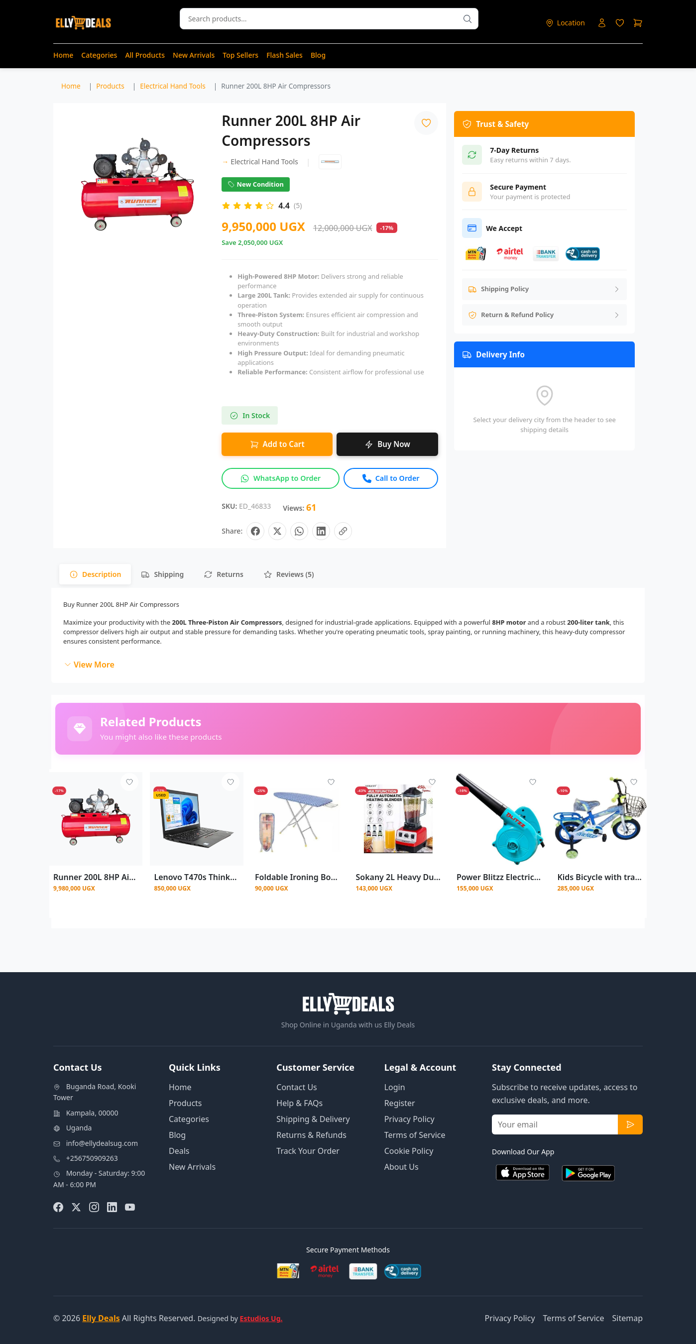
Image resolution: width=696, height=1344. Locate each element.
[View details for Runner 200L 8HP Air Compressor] (95, 818)
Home (63, 55)
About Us (401, 1166)
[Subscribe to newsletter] (630, 1124)
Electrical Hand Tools (260, 161)
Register (399, 1103)
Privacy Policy (409, 1119)
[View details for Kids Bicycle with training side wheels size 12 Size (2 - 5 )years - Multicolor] (599, 818)
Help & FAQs (299, 1103)
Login (394, 1087)
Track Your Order (308, 1150)
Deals (179, 1150)
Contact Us (296, 1087)
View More (89, 664)
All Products (145, 55)
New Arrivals (194, 55)
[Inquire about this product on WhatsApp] (281, 478)
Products (185, 1103)
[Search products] (467, 18)
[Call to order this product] (391, 478)
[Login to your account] (602, 23)
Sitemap (627, 1318)
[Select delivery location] (565, 22)
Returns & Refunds (311, 1134)
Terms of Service (415, 1134)
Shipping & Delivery (312, 1119)
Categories (99, 55)
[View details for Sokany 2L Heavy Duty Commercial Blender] (398, 818)
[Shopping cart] (638, 23)
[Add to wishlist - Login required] (129, 782)
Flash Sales (284, 55)
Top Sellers (240, 55)
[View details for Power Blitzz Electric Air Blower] (499, 818)
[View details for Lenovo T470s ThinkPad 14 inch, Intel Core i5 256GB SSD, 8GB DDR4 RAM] (196, 818)
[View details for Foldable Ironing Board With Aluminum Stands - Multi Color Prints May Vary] (297, 818)
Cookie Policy (409, 1150)
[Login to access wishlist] (620, 23)
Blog (318, 55)
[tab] (95, 574)
